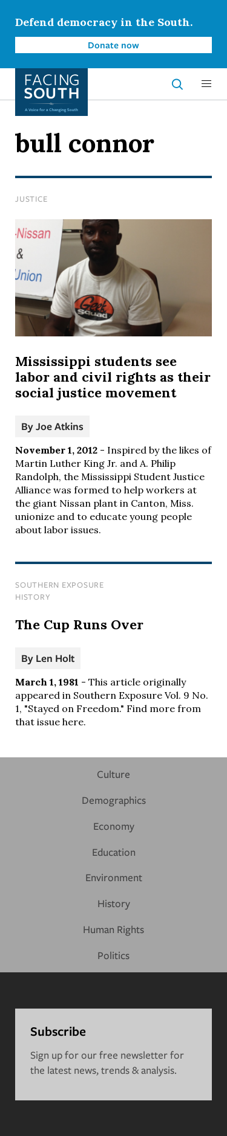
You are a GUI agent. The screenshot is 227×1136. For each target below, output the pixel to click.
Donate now (113, 45)
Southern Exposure (59, 584)
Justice (31, 198)
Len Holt (55, 658)
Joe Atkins (60, 426)
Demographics (114, 800)
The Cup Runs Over (79, 624)
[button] (206, 84)
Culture (113, 774)
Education (114, 852)
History (32, 596)
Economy (113, 826)
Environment (113, 877)
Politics (113, 955)
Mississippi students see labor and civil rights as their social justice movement (113, 377)
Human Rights (113, 929)
